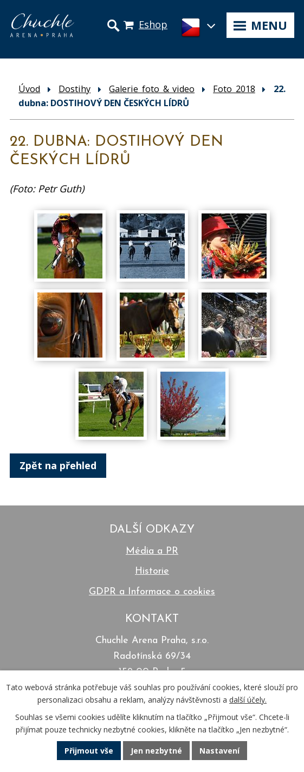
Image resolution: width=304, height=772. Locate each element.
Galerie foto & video (152, 89)
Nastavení (219, 750)
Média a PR (152, 551)
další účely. (248, 700)
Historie (152, 571)
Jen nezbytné (156, 750)
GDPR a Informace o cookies (152, 592)
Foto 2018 (234, 89)
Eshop (153, 24)
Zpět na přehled (58, 465)
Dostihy (74, 89)
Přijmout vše (88, 750)
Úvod (29, 89)
